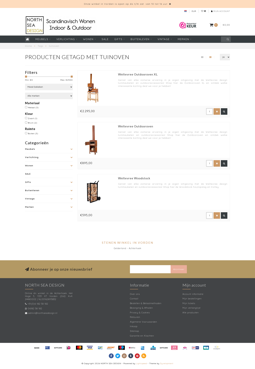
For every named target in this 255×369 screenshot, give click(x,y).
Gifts (118, 39)
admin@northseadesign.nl (42, 313)
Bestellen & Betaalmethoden (145, 303)
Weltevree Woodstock (134, 178)
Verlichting (65, 39)
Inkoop (133, 326)
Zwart (32, 118)
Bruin (32, 123)
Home (28, 46)
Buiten (33, 133)
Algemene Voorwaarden (143, 321)
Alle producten (190, 312)
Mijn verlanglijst (191, 308)
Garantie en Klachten (142, 335)
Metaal (33, 107)
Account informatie (192, 294)
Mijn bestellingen (192, 298)
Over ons (135, 294)
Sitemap (134, 331)
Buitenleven (140, 39)
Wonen (88, 39)
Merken (183, 39)
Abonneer (178, 269)
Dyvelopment (166, 363)
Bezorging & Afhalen (141, 308)
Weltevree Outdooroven (135, 126)
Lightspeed (141, 363)
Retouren (135, 317)
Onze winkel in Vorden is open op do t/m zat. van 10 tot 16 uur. (126, 4)
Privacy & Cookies (140, 312)
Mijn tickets (188, 303)
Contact (134, 298)
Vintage (164, 39)
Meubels (41, 39)
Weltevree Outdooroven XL (138, 74)
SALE (105, 39)
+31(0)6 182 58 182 (38, 303)
